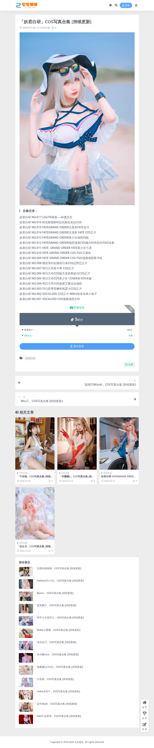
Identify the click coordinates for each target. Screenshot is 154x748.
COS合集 (45, 27)
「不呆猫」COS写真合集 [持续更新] (34, 478)
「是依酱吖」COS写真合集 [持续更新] (55, 605)
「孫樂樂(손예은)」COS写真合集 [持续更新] (58, 666)
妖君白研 (30, 358)
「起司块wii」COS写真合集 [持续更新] (55, 703)
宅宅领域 (79, 742)
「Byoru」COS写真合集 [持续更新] (54, 592)
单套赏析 (107, 472)
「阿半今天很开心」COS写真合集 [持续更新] (59, 617)
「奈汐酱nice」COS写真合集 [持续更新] (56, 654)
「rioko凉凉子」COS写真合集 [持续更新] (57, 691)
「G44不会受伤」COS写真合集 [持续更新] (57, 716)
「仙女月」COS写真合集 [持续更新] (34, 548)
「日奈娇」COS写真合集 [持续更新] (54, 679)
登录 (126, 5)
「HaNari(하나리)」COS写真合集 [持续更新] (59, 580)
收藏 (129, 364)
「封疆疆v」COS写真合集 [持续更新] (76, 478)
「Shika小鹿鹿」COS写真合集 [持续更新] (57, 629)
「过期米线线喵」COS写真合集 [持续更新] (57, 568)
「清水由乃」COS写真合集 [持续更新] (55, 642)
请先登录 (77, 346)
